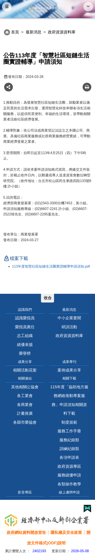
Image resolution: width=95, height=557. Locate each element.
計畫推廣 (25, 413)
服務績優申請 (69, 475)
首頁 (15, 32)
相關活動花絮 (25, 370)
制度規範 (69, 422)
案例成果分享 (69, 370)
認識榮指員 (25, 318)
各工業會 (25, 395)
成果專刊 (69, 362)
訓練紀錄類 (69, 448)
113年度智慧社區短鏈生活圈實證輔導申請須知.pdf (51, 266)
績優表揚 (25, 344)
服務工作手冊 (69, 431)
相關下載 (69, 378)
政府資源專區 (69, 466)
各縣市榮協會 (25, 422)
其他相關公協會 (25, 387)
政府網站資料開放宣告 (26, 532)
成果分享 (25, 362)
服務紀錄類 (69, 440)
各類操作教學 (69, 484)
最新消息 (33, 32)
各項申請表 (69, 457)
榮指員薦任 (25, 327)
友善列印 (87, 87)
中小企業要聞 (69, 318)
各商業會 (25, 404)
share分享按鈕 (8, 87)
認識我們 (25, 309)
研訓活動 (69, 327)
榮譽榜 (25, 353)
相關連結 (25, 378)
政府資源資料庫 (69, 335)
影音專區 (25, 492)
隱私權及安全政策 (66, 532)
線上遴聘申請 (69, 492)
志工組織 (25, 335)
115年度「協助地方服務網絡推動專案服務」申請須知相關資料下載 (69, 400)
